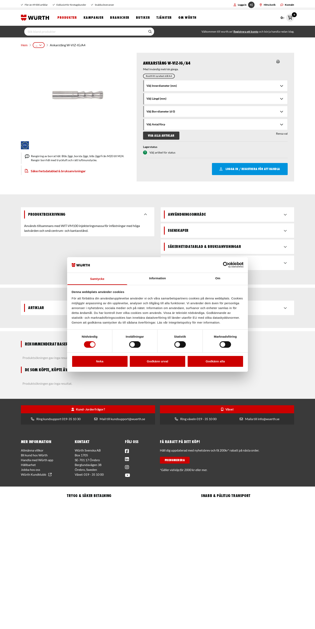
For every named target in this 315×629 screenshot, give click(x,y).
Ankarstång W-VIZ (172, 44)
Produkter (67, 17)
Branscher (120, 17)
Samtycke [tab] (97, 278)
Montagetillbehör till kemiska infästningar (129, 44)
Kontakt (287, 4)
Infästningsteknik (60, 44)
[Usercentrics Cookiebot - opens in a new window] (225, 265)
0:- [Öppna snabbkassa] (287, 18)
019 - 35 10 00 (94, 473)
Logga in (244, 5)
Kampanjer (94, 17)
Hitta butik (267, 4)
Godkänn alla (215, 361)
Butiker (143, 17)
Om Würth (187, 17)
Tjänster (164, 17)
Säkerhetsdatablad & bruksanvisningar (55, 169)
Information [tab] (157, 278)
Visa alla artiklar (161, 134)
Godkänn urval (157, 361)
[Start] (36, 18)
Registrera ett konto (245, 31)
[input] (85, 32)
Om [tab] (217, 278)
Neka (99, 361)
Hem (24, 44)
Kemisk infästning (87, 44)
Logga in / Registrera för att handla (250, 167)
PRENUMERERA (175, 458)
